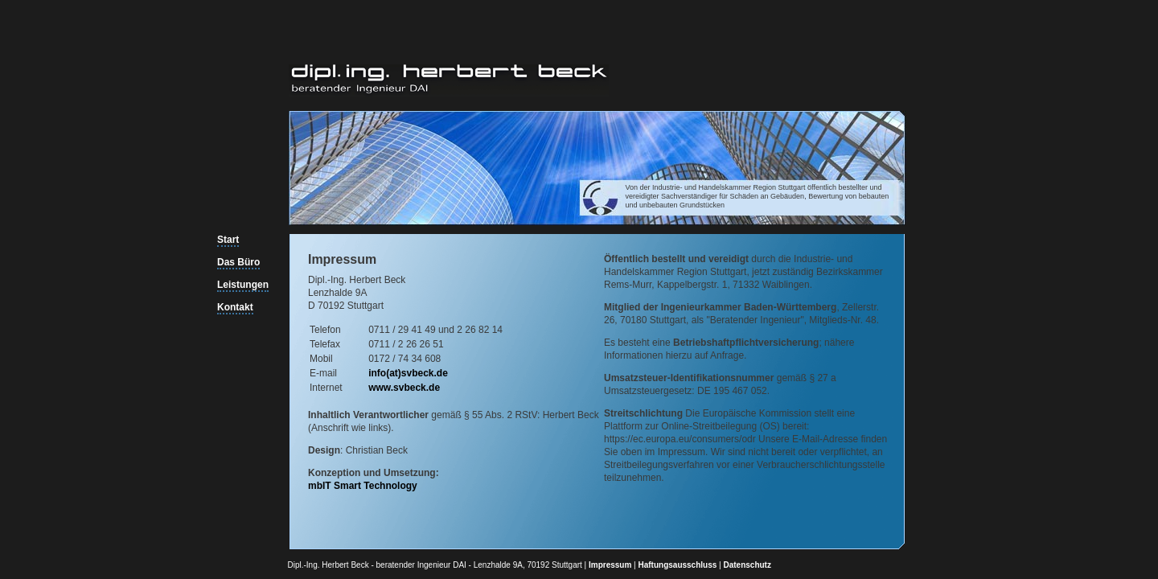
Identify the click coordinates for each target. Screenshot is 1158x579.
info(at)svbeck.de (408, 373)
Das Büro (238, 262)
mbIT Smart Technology (362, 485)
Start (228, 239)
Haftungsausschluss (678, 565)
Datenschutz (746, 565)
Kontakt (235, 307)
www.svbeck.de (404, 387)
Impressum (610, 565)
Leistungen (243, 284)
